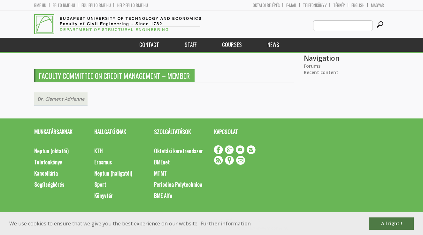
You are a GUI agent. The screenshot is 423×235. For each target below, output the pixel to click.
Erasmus (103, 162)
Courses (232, 45)
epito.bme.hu (64, 5)
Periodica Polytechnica (178, 184)
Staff (190, 45)
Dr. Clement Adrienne (60, 99)
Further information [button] (226, 223)
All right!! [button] (391, 223)
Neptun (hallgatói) (113, 173)
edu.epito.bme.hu (96, 5)
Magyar (377, 5)
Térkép (339, 5)
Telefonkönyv (315, 5)
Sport (100, 184)
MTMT (160, 173)
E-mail (291, 5)
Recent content (321, 72)
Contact (149, 45)
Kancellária (46, 173)
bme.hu (40, 5)
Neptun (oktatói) (51, 151)
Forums (312, 66)
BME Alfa (163, 196)
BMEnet (162, 162)
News (273, 45)
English (358, 5)
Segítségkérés (49, 184)
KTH (98, 151)
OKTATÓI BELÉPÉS (266, 5)
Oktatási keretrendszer (178, 151)
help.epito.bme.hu (132, 5)
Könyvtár (103, 196)
